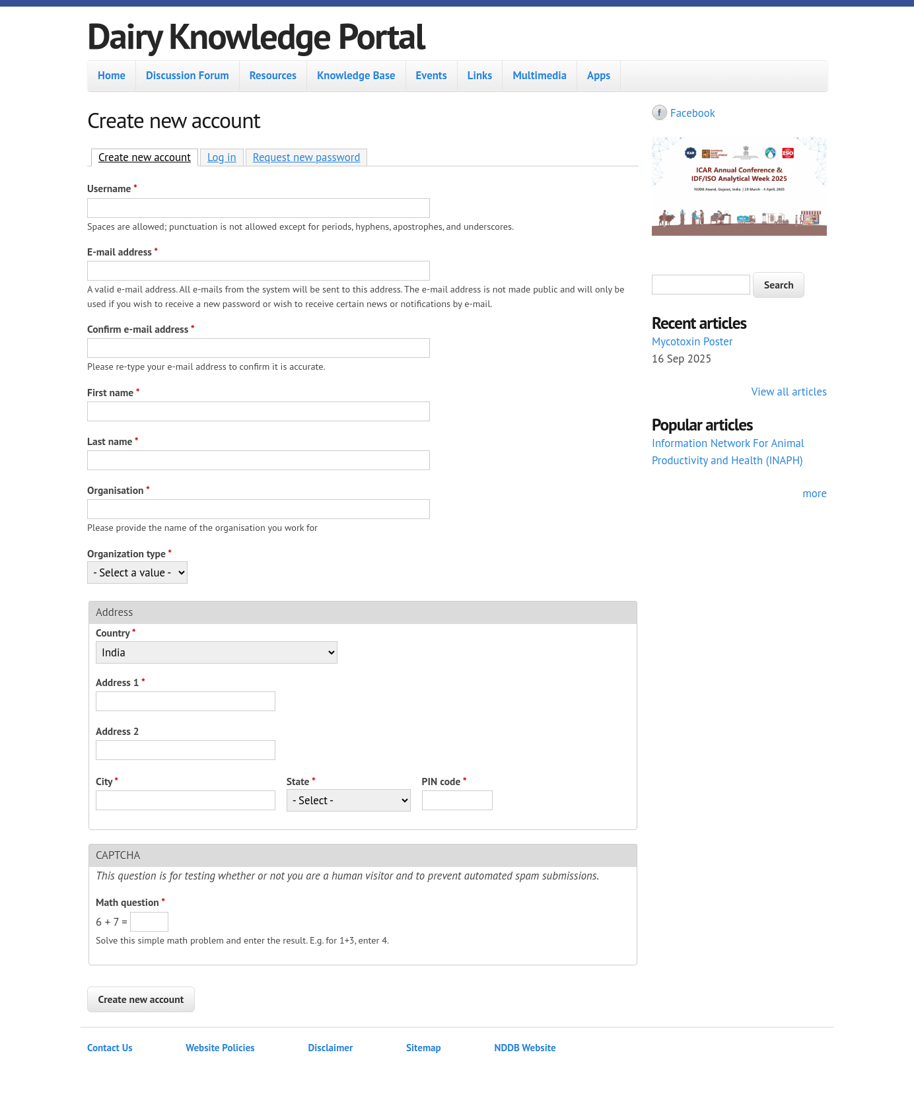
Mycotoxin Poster (692, 341)
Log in (221, 157)
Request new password (307, 157)
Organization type (129, 553)
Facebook (692, 113)
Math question (130, 902)
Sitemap (423, 1047)
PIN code (444, 781)
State (301, 781)
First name (113, 392)
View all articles (789, 391)
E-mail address (122, 251)
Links (480, 75)
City (107, 781)
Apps (598, 75)
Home (111, 75)
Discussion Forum (187, 75)
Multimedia (539, 75)
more (814, 493)
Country (116, 632)
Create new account (148, 156)
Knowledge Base (356, 75)
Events (431, 75)
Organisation (118, 490)
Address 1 (120, 682)
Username (112, 188)
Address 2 (117, 731)
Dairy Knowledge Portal (256, 35)
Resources (273, 75)
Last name (113, 441)
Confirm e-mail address (141, 328)
